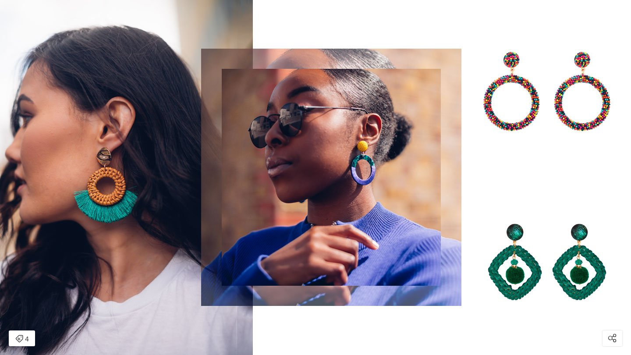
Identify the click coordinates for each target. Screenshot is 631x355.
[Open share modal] (612, 338)
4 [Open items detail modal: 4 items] (22, 339)
